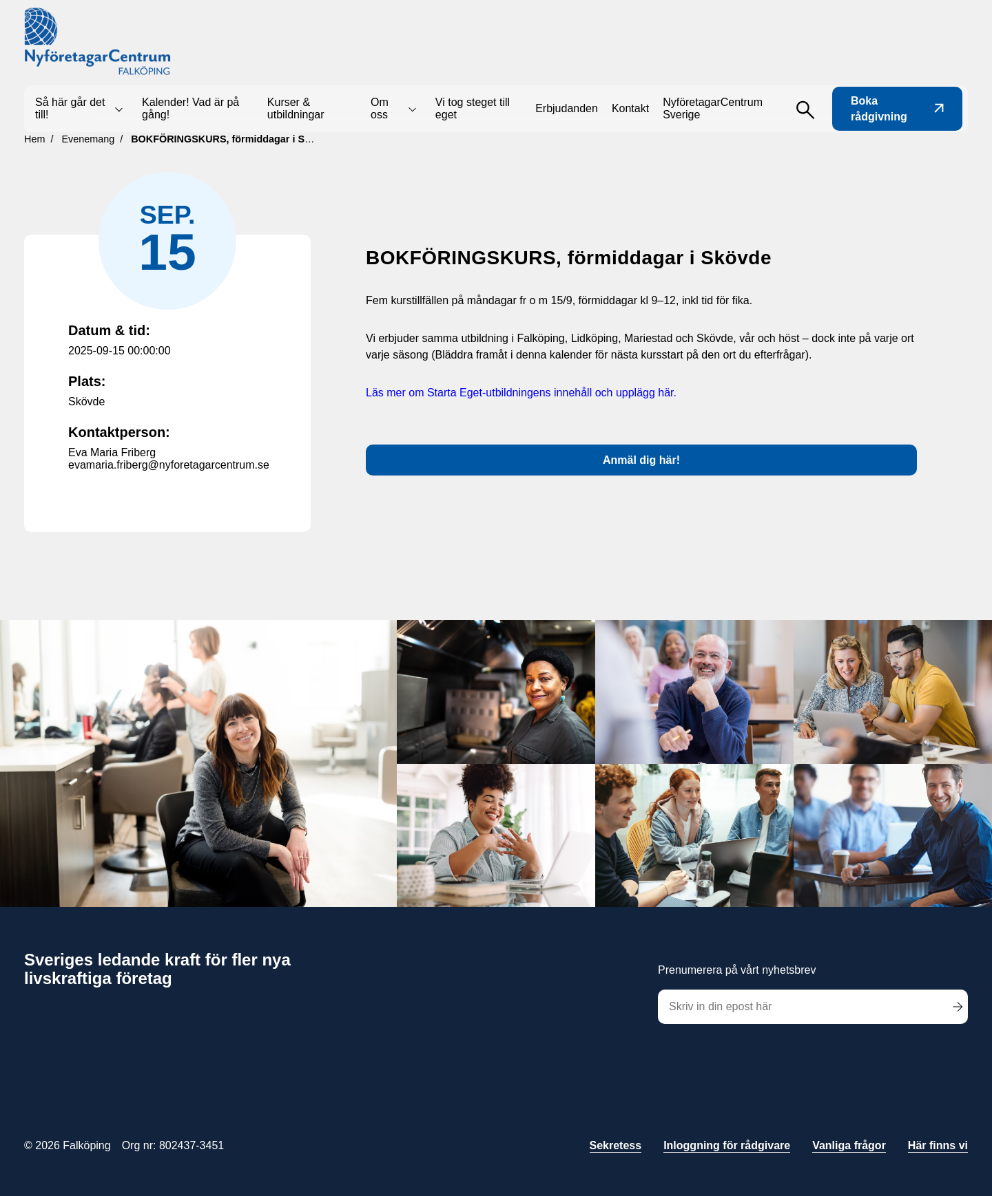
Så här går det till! (70, 108)
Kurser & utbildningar (295, 108)
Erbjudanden (566, 108)
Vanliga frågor (849, 1145)
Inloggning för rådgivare (726, 1145)
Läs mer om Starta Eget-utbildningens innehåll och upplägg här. (521, 392)
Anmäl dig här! (641, 460)
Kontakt (630, 108)
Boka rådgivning (897, 108)
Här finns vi (938, 1145)
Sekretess (616, 1145)
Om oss (380, 108)
